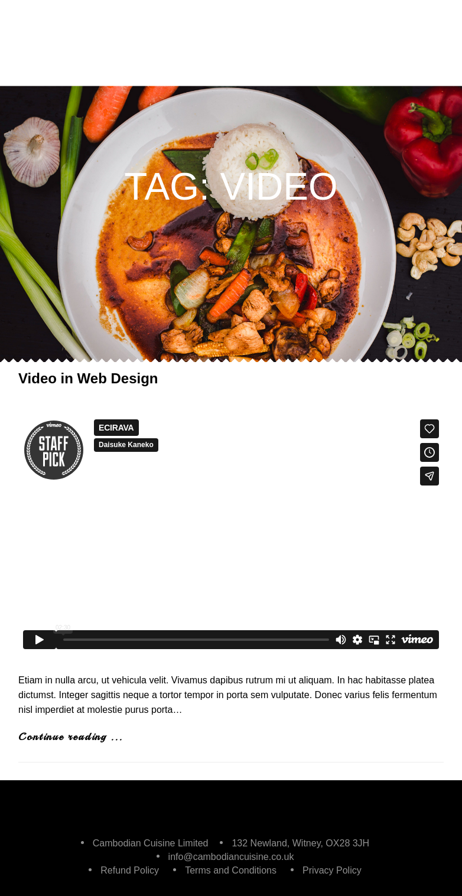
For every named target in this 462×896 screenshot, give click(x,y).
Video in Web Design (88, 378)
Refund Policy (129, 870)
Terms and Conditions (230, 870)
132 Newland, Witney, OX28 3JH (300, 843)
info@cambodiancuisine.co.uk (231, 857)
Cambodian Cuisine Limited (151, 843)
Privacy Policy (332, 870)
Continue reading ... (70, 736)
